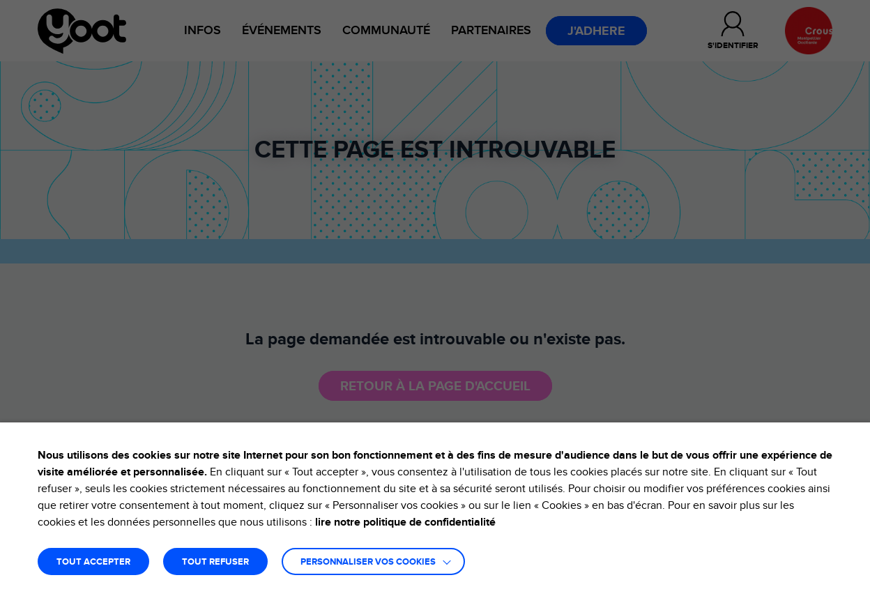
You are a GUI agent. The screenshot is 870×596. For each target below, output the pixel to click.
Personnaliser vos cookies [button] (368, 562)
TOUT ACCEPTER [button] (93, 562)
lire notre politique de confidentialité (405, 522)
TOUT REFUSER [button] (215, 562)
